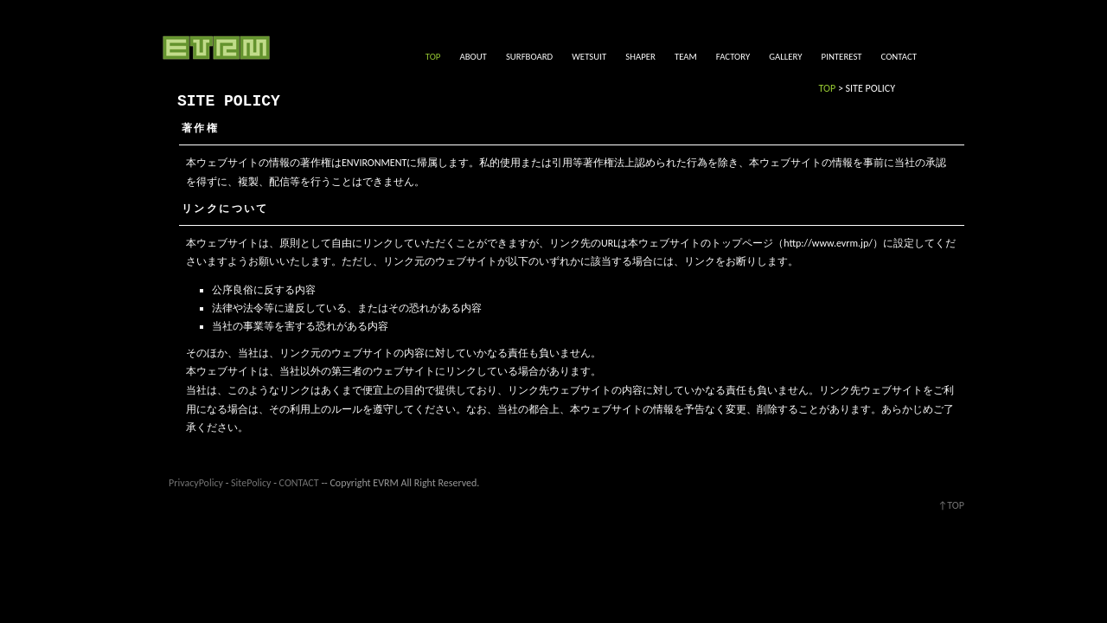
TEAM (686, 56)
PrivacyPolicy (196, 483)
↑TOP (950, 505)
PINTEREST (842, 56)
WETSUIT (589, 56)
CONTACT (899, 56)
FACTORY (733, 56)
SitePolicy (251, 483)
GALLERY (785, 56)
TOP (433, 56)
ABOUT (472, 56)
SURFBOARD (529, 56)
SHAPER (640, 56)
